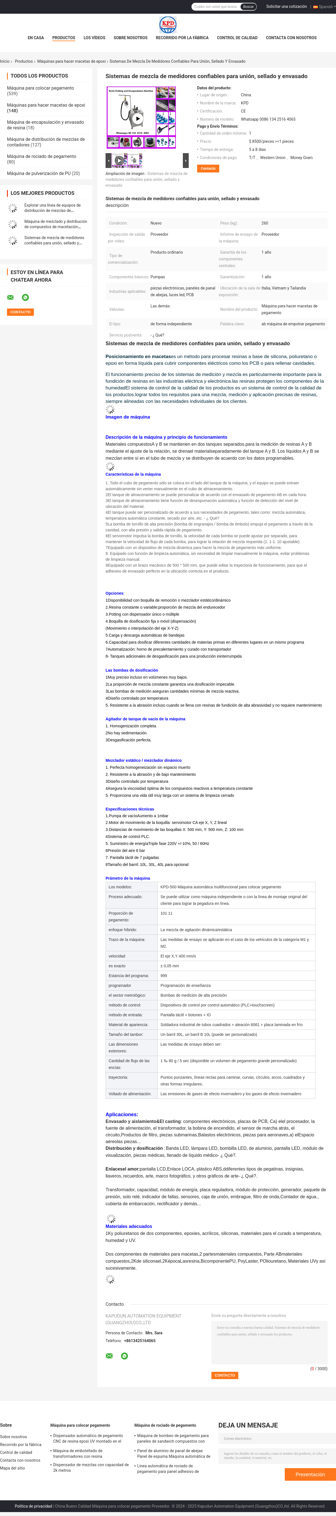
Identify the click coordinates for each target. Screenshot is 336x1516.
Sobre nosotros (131, 38)
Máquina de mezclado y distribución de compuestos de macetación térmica (55, 226)
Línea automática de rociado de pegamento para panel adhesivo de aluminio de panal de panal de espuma (171, 1469)
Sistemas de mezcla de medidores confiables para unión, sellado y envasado (54, 243)
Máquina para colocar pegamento (40, 88)
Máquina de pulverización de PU (39, 173)
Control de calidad (237, 38)
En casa (36, 38)
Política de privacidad (33, 1506)
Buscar (248, 7)
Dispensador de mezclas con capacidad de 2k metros (91, 1468)
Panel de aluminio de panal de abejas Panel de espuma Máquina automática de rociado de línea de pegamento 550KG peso (174, 1454)
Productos (63, 38)
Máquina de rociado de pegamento (41, 156)
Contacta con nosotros (291, 38)
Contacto (208, 168)
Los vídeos (94, 38)
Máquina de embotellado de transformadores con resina (77, 1454)
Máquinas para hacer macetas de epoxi (71, 61)
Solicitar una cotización (286, 6)
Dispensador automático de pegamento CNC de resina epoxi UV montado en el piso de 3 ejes (88, 1439)
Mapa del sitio (12, 1468)
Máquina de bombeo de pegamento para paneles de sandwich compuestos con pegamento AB (173, 1439)
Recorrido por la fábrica (182, 38)
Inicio (5, 61)
